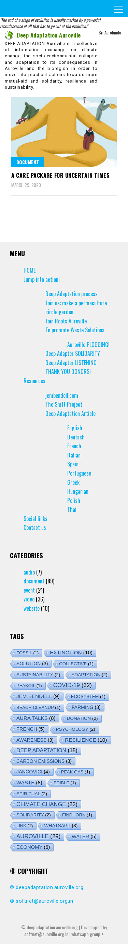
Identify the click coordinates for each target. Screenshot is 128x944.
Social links (35, 518)
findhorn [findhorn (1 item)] (77, 814)
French (74, 446)
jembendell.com (61, 395)
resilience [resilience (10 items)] (86, 740)
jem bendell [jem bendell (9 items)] (38, 696)
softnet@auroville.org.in (44, 901)
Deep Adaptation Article (70, 413)
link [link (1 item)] (24, 825)
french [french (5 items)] (30, 729)
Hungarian (77, 491)
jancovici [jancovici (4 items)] (33, 771)
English (74, 428)
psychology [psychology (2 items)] (75, 729)
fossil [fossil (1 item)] (27, 652)
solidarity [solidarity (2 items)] (33, 814)
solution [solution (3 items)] (32, 663)
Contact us (35, 527)
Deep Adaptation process (71, 294)
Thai (71, 509)
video (29, 599)
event (29, 590)
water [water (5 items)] (84, 836)
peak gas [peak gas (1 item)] (75, 771)
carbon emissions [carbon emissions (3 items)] (44, 761)
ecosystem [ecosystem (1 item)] (88, 696)
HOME (29, 270)
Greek (73, 482)
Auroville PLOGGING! (88, 344)
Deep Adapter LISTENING (71, 363)
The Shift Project (63, 404)
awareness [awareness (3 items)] (35, 740)
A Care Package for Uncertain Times (60, 175)
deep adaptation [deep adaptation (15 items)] (46, 750)
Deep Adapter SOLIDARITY (72, 353)
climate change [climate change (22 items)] (46, 804)
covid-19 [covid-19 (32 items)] (72, 685)
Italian (74, 455)
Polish (73, 500)
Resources (34, 381)
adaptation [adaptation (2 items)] (90, 674)
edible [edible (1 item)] (65, 782)
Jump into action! (42, 279)
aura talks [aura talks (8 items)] (36, 718)
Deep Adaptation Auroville (43, 35)
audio (29, 572)
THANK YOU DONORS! (68, 371)
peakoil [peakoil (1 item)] (29, 685)
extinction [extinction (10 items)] (71, 652)
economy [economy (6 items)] (33, 847)
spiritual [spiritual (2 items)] (31, 793)
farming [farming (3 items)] (86, 707)
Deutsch (76, 437)
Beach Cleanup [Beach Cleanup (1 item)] (38, 707)
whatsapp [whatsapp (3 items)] (60, 825)
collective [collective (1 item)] (76, 663)
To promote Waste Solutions (74, 330)
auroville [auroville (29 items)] (38, 836)
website (32, 608)
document (27, 161)
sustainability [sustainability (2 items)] (38, 674)
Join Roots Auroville (66, 321)
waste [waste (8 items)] (29, 782)
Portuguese (79, 473)
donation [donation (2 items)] (82, 718)
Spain (73, 464)
